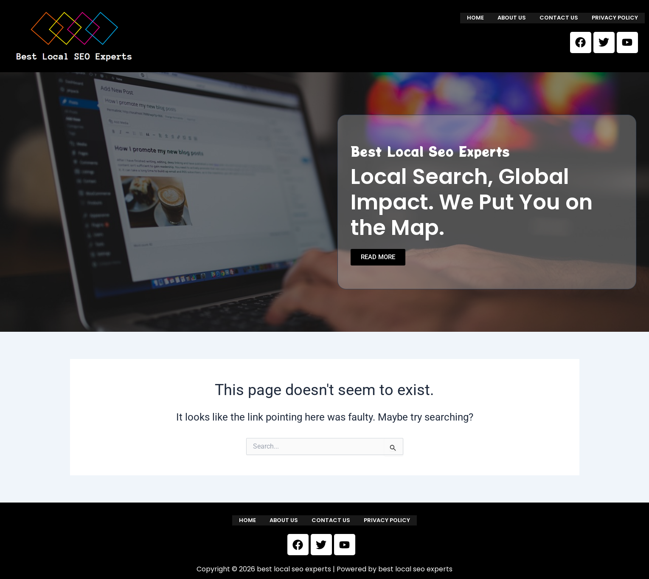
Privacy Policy (615, 18)
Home (475, 18)
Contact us (558, 18)
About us (511, 18)
